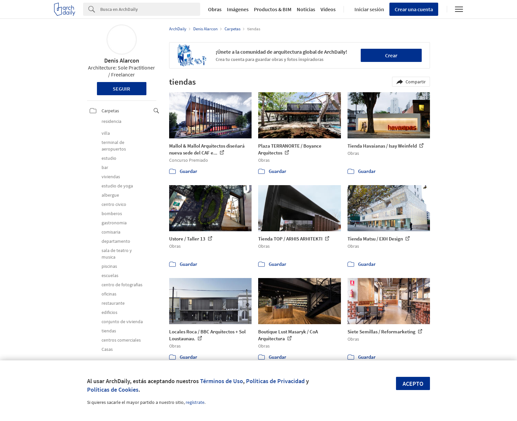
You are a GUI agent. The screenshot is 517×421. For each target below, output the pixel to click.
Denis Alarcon (121, 60)
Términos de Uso (221, 381)
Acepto (413, 383)
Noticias (306, 9)
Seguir (121, 88)
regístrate (195, 402)
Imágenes (238, 9)
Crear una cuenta (414, 9)
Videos (328, 9)
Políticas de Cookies (112, 389)
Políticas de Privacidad (275, 381)
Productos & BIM (272, 9)
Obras (215, 9)
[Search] (150, 9)
